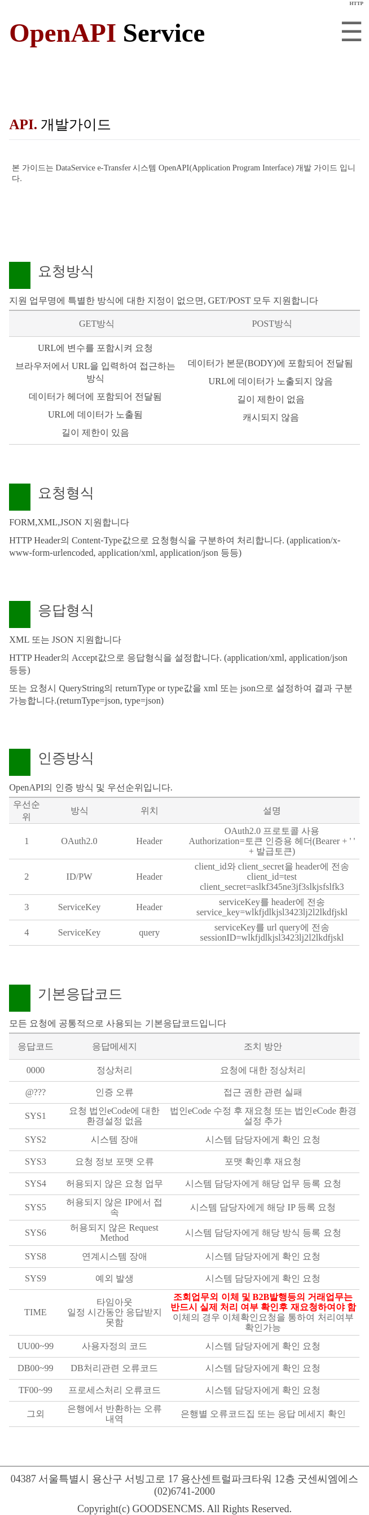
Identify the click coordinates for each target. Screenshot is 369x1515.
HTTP (356, 3)
